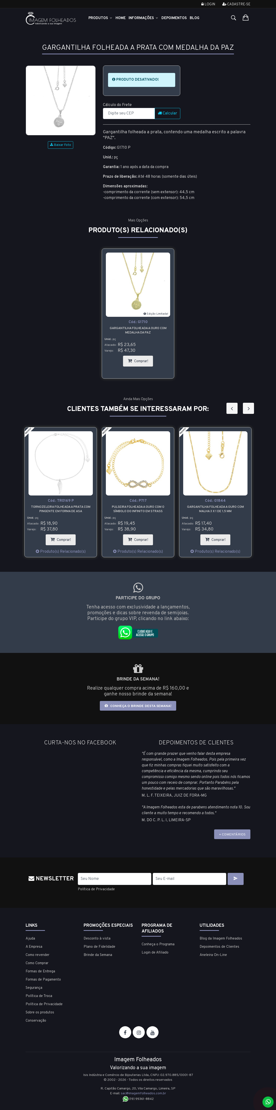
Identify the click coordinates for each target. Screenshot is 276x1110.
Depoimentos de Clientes (219, 946)
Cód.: (138, 322)
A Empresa (34, 946)
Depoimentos (174, 18)
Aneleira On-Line (213, 955)
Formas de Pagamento (43, 979)
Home (121, 18)
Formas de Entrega (40, 971)
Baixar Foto (60, 145)
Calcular (167, 113)
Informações (144, 18)
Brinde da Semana (98, 955)
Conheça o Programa (158, 944)
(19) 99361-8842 (138, 1099)
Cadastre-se (236, 4)
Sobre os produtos (40, 1012)
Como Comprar (37, 963)
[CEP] (129, 113)
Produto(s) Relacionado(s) (61, 551)
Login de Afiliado (155, 952)
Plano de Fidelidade (99, 946)
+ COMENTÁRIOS (232, 835)
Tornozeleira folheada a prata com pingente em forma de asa (60, 509)
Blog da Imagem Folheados (221, 938)
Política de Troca (39, 996)
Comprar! (140, 360)
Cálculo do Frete (117, 105)
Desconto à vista (97, 938)
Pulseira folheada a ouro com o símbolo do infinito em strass (138, 509)
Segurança (34, 987)
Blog (194, 18)
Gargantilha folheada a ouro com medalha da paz (138, 330)
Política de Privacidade (97, 889)
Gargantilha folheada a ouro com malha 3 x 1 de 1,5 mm (215, 509)
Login (208, 4)
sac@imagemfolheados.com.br (144, 1093)
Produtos (100, 18)
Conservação (36, 1020)
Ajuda (30, 938)
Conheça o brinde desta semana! (138, 706)
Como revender (37, 955)
